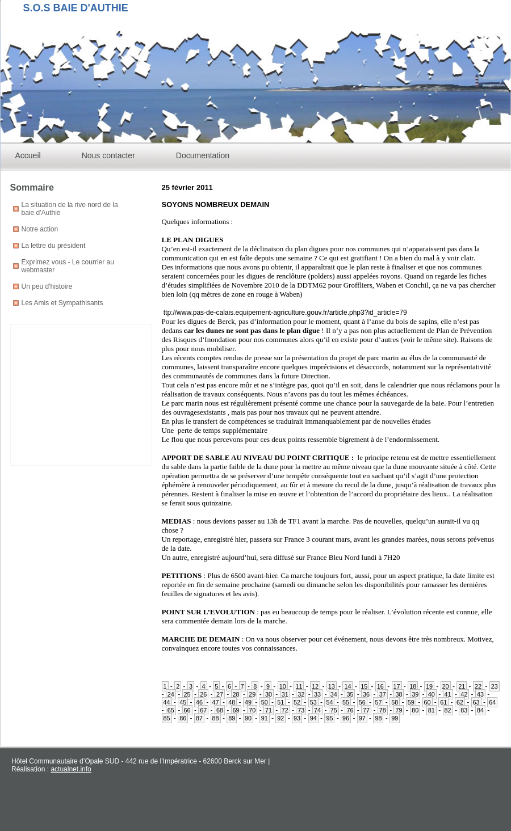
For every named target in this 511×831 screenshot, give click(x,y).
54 (329, 702)
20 (445, 686)
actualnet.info (71, 769)
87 (199, 718)
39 (415, 694)
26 (203, 694)
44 (167, 702)
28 (236, 694)
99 (394, 718)
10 (282, 686)
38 (398, 694)
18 (412, 686)
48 (231, 702)
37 (382, 694)
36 (366, 694)
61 (443, 702)
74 (317, 710)
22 (478, 686)
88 (215, 718)
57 (378, 702)
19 (429, 686)
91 (264, 718)
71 (268, 710)
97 (362, 718)
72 (285, 710)
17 (396, 686)
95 (329, 718)
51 (280, 702)
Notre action (40, 229)
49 (248, 702)
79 (398, 710)
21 (461, 686)
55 (345, 702)
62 (459, 702)
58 (394, 702)
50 (264, 702)
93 (297, 718)
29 (252, 694)
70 (252, 710)
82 (448, 710)
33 (317, 694)
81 (431, 710)
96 (345, 718)
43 (480, 694)
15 (364, 686)
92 (280, 718)
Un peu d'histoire (47, 286)
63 (476, 702)
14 (347, 686)
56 (362, 702)
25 (187, 694)
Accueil (28, 155)
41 (448, 694)
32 (301, 694)
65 (170, 710)
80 (415, 710)
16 (380, 686)
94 (313, 718)
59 (411, 702)
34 (333, 694)
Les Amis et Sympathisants (62, 303)
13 (331, 686)
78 (382, 710)
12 (315, 686)
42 (463, 694)
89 (231, 718)
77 (366, 710)
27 (219, 694)
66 (187, 710)
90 (248, 718)
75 (333, 710)
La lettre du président (54, 246)
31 (285, 694)
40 (431, 694)
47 (215, 702)
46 (199, 702)
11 (298, 686)
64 (492, 702)
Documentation (202, 155)
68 (219, 710)
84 (480, 710)
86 (182, 718)
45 (182, 702)
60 (427, 702)
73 (301, 710)
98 (378, 718)
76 (349, 710)
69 (236, 710)
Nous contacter (108, 155)
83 (463, 710)
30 (268, 694)
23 (494, 686)
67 (203, 710)
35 (349, 694)
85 (167, 718)
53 (313, 702)
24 (170, 694)
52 (297, 702)
